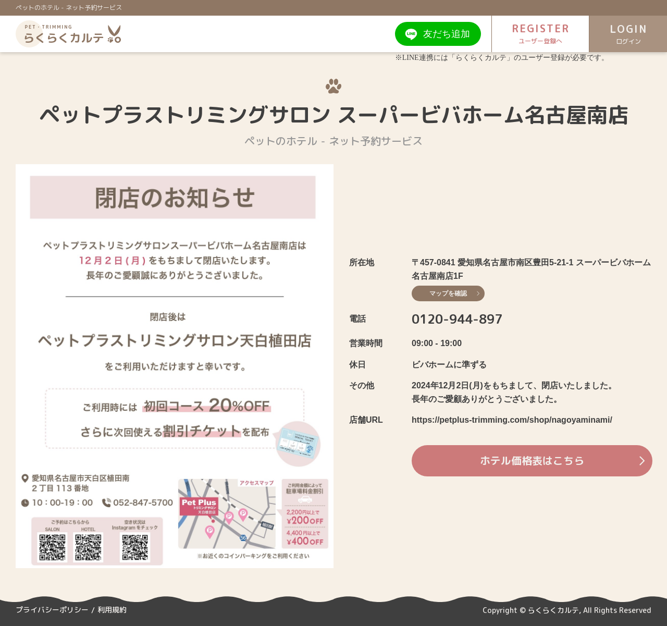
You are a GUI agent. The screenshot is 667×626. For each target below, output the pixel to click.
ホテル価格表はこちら (561, 460)
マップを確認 (454, 293)
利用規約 (112, 610)
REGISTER (539, 33)
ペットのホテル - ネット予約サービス (69, 7)
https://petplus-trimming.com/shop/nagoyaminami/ (512, 419)
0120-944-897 (457, 319)
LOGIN (628, 34)
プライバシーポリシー (52, 610)
